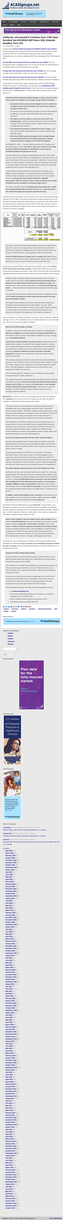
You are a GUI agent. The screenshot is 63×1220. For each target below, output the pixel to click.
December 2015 (10, 1146)
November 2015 (10, 1148)
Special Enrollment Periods (44, 609)
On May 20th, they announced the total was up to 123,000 (23, 71)
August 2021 (9, 984)
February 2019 (10, 1055)
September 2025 (11, 867)
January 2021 (10, 1001)
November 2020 (10, 1005)
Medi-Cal (6, 611)
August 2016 (9, 1127)
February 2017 (10, 1113)
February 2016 (10, 1141)
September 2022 (11, 953)
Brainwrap (57, 1218)
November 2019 (10, 1034)
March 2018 (9, 1082)
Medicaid (14, 611)
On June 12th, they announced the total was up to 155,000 (23, 77)
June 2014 (9, 1189)
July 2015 (8, 1158)
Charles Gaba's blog (25, 606)
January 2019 (10, 1058)
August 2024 (9, 898)
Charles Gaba (7, 833)
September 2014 (11, 1182)
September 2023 (11, 924)
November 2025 (10, 862)
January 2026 (10, 858)
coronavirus (32, 609)
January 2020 (10, 1029)
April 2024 (9, 908)
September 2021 (11, 982)
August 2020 (9, 1013)
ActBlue (10, 633)
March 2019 (9, 1053)
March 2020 (9, 1024)
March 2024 (9, 910)
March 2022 (9, 967)
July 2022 (8, 958)
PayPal (10, 636)
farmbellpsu (7, 827)
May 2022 (8, 963)
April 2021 (9, 993)
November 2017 (10, 1091)
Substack (11, 641)
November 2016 (10, 1120)
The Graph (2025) (13, 21)
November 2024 (10, 891)
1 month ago (43, 830)
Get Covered (15, 609)
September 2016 (11, 1124)
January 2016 (10, 1144)
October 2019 (10, 1036)
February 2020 (10, 1027)
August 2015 (9, 1155)
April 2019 (9, 1051)
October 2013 (10, 1208)
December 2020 (10, 1003)
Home (4, 21)
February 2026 (10, 855)
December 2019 (10, 1032)
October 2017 (10, 1094)
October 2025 (10, 865)
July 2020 (8, 1015)
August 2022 (9, 955)
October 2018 (10, 1065)
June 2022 (9, 960)
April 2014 (9, 1194)
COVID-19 (23, 609)
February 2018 (10, 1084)
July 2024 (8, 901)
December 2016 (10, 1117)
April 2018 (9, 1079)
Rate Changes (33, 21)
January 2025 (10, 886)
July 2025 (8, 872)
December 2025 (10, 860)
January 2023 (10, 943)
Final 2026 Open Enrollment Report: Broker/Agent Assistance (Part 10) (21, 836)
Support (12, 25)
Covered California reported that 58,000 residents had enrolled (34, 49)
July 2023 (8, 929)
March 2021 (9, 996)
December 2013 (10, 1203)
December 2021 (10, 974)
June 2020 (9, 1017)
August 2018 (9, 1070)
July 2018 (8, 1072)
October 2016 (10, 1122)
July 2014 (8, 1186)
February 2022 (10, 970)
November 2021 (10, 977)
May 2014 (8, 1191)
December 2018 (10, 1060)
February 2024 (10, 912)
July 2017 (8, 1101)
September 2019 (11, 1039)
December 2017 (10, 1089)
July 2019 (8, 1044)
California (6, 609)
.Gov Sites (23, 21)
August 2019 (9, 1041)
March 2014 (9, 1196)
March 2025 (9, 881)
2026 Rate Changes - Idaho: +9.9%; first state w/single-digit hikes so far (21, 830)
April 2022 (9, 965)
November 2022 (10, 948)
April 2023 (9, 936)
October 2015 (10, 1151)
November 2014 (10, 1177)
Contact (5, 25)
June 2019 (9, 1046)
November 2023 (10, 920)
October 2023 (10, 922)
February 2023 (10, 941)
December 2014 (10, 1175)
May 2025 (8, 877)
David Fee (6, 839)
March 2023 (9, 939)
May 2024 (8, 905)
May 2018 (8, 1077)
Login (18, 25)
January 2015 (10, 1172)
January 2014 (10, 1201)
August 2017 (9, 1098)
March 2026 (9, 853)
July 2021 (8, 986)
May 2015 (8, 1163)
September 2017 (11, 1096)
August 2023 (9, 927)
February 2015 (10, 1170)
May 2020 (8, 1020)
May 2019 (8, 1048)
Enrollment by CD (44, 21)
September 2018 (11, 1067)
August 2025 (9, 870)
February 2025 (10, 884)
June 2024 (9, 903)
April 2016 (9, 1136)
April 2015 (9, 1165)
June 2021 (9, 989)
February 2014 (10, 1198)
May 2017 (8, 1105)
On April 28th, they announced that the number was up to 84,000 (25, 62)
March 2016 (9, 1139)
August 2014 (9, 1184)
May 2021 (8, 991)
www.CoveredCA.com (21, 591)
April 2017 (9, 1108)
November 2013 (10, 1206)
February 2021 (10, 998)
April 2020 (9, 1022)
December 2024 (10, 889)
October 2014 (10, 1179)
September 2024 (11, 896)
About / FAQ (55, 21)
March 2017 (9, 1110)
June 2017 (9, 1103)
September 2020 (11, 1010)
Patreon (10, 638)
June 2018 (9, 1074)
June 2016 (9, 1132)
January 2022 (10, 972)
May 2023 (8, 934)
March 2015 (9, 1167)
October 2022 (10, 951)
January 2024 (10, 915)
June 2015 (9, 1160)
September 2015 (11, 1153)
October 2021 (10, 979)
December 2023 (10, 917)
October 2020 (10, 1008)
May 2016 (8, 1134)
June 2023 (9, 932)
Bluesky (10, 644)
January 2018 (10, 1086)
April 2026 (9, 851)
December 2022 (10, 946)
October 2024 (10, 893)
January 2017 (10, 1115)
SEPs (56, 609)
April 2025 (9, 879)
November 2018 (10, 1063)
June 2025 (9, 874)
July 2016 (8, 1129)
